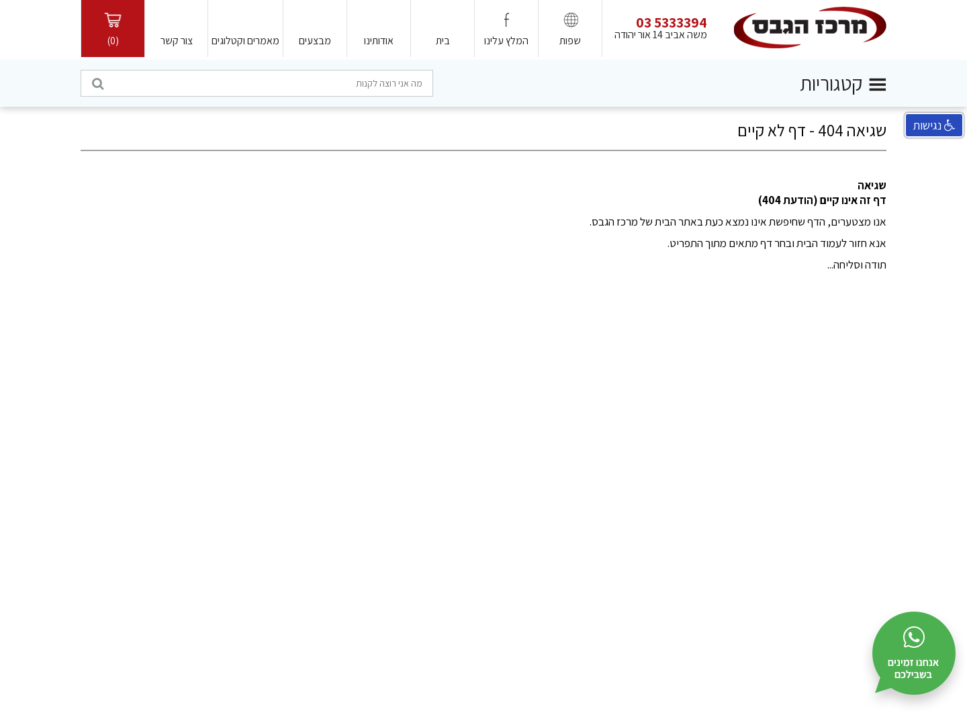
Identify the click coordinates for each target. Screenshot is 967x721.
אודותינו (379, 41)
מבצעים (315, 41)
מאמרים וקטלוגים (245, 41)
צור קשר (176, 41)
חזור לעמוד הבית (831, 243)
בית (443, 41)
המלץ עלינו (506, 41)
